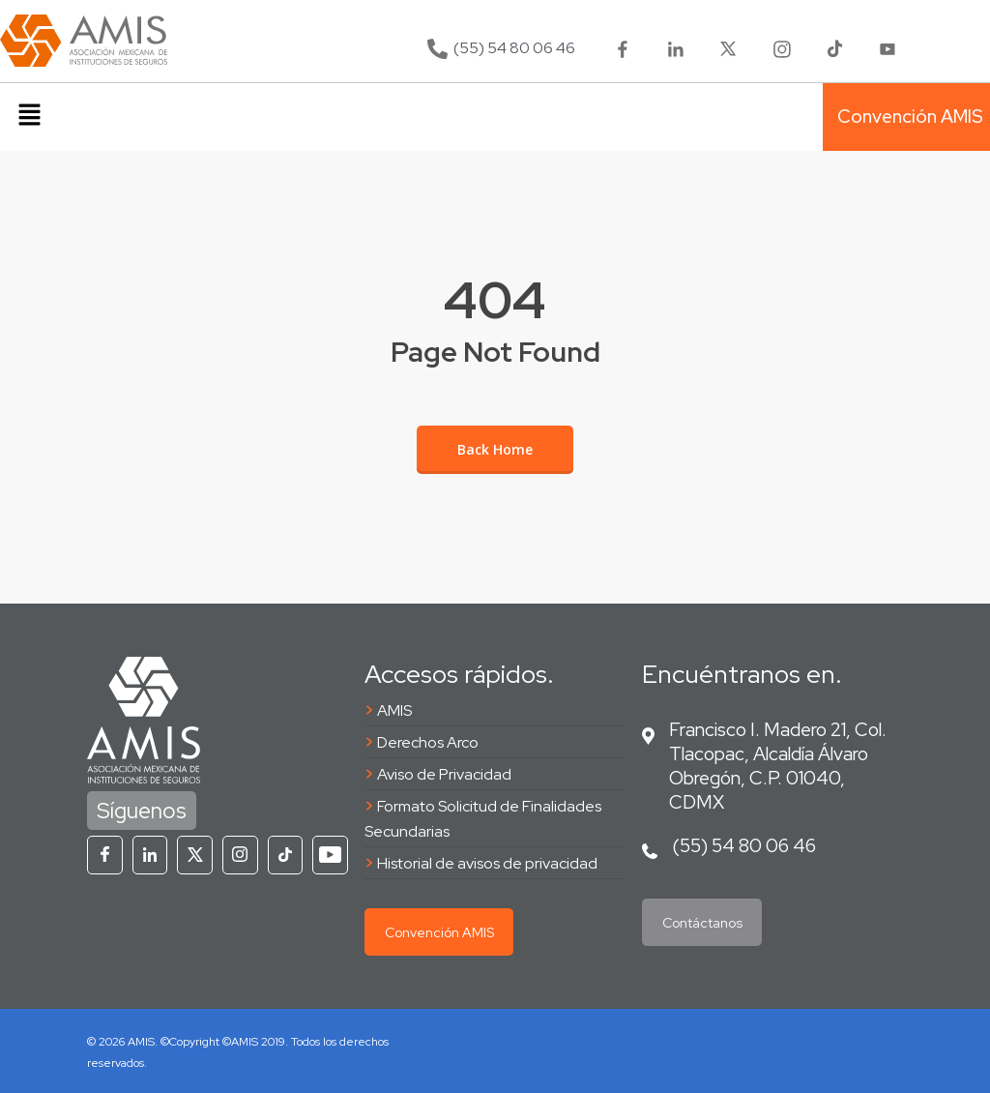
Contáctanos (702, 922)
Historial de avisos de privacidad (487, 863)
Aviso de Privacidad (444, 774)
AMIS (394, 710)
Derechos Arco (428, 742)
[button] (29, 117)
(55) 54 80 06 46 (744, 845)
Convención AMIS (439, 932)
